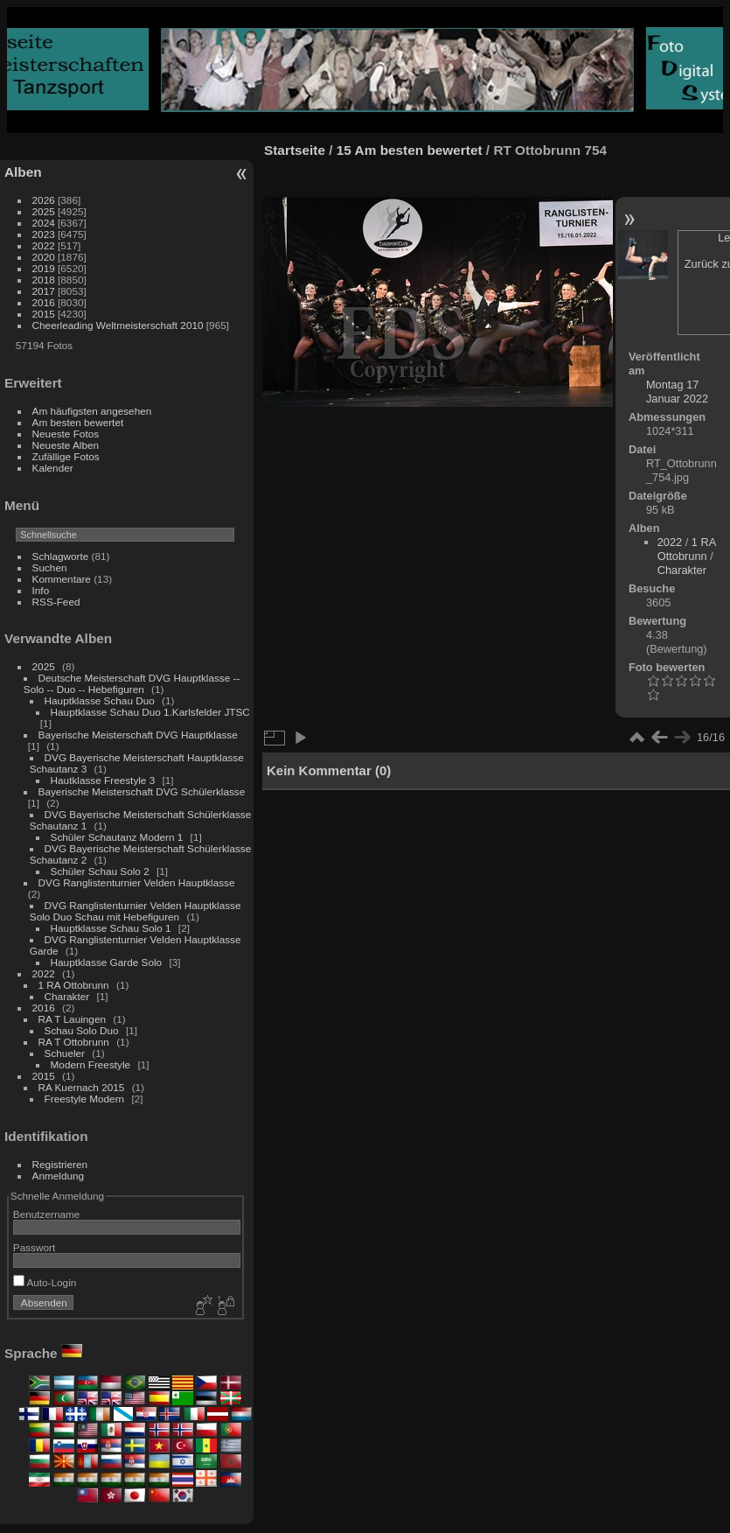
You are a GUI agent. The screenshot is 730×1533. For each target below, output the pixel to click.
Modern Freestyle (91, 1064)
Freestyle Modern (85, 1098)
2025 (43, 211)
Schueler (65, 1053)
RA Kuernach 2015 (81, 1087)
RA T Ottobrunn (73, 1041)
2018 (43, 279)
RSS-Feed (56, 601)
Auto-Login (45, 1282)
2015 (43, 313)
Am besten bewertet (78, 422)
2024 (43, 222)
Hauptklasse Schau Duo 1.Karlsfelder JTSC (150, 712)
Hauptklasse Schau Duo (100, 700)
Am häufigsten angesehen (92, 410)
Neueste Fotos (66, 433)
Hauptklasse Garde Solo (107, 962)
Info (41, 590)
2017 (43, 291)
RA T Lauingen (72, 1019)
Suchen (49, 567)
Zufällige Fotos (66, 456)
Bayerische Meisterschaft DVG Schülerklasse (142, 791)
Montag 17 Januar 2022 (677, 391)
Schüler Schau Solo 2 (100, 871)
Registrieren (59, 1164)
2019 (43, 268)
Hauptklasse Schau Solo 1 (111, 928)
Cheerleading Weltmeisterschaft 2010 (118, 325)
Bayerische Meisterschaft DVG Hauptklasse (138, 734)
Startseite (294, 150)
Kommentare (61, 578)
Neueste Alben (66, 445)
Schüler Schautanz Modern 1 (117, 837)
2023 (43, 234)
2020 (43, 256)
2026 (43, 200)
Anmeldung (58, 1175)
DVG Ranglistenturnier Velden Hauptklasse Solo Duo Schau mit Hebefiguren (135, 911)
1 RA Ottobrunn (73, 984)
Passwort (34, 1247)
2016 (43, 302)
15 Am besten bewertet (410, 150)
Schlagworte (60, 556)
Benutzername (46, 1214)
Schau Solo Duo (82, 1030)
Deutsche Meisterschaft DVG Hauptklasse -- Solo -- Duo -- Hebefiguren (132, 683)
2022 (43, 245)
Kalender (52, 467)
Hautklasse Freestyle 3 (103, 780)
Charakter (67, 996)
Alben (23, 171)
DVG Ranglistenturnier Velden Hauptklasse (136, 882)
